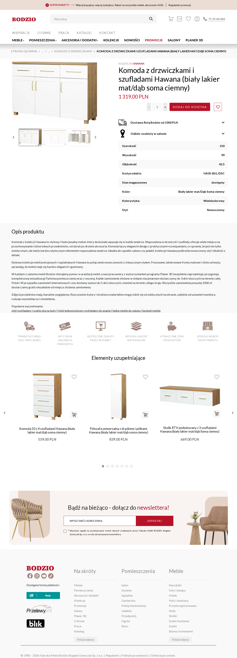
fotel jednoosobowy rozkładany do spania (84, 310)
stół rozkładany (21, 310)
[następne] (95, 137)
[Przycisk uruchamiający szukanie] (151, 19)
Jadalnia (126, 610)
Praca (63, 33)
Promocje (154, 40)
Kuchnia (126, 590)
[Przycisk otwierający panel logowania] (197, 18)
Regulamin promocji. (179, 5)
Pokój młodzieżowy (133, 605)
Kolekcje (111, 40)
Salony (174, 40)
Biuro (124, 626)
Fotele (173, 595)
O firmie (44, 33)
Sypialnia (127, 595)
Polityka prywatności (135, 655)
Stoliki (173, 616)
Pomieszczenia (43, 40)
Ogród (125, 621)
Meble (18, 40)
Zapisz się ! (154, 520)
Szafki (173, 626)
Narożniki (175, 585)
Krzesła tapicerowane (182, 605)
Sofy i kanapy (177, 590)
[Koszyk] (170, 18)
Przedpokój (128, 616)
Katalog (84, 33)
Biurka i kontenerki (181, 631)
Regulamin (112, 655)
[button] (149, 107)
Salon (124, 585)
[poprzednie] (13, 137)
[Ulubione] (188, 18)
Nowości (132, 40)
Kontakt (107, 33)
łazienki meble (151, 310)
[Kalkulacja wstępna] (179, 18)
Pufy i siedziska (178, 600)
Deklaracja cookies (163, 655)
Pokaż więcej (85, 639)
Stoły (172, 610)
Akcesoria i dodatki (80, 40)
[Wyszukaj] (100, 19)
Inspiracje (21, 33)
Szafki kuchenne (179, 621)
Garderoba (128, 600)
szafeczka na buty (44, 310)
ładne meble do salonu (126, 310)
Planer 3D (194, 40)
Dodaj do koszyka (190, 107)
